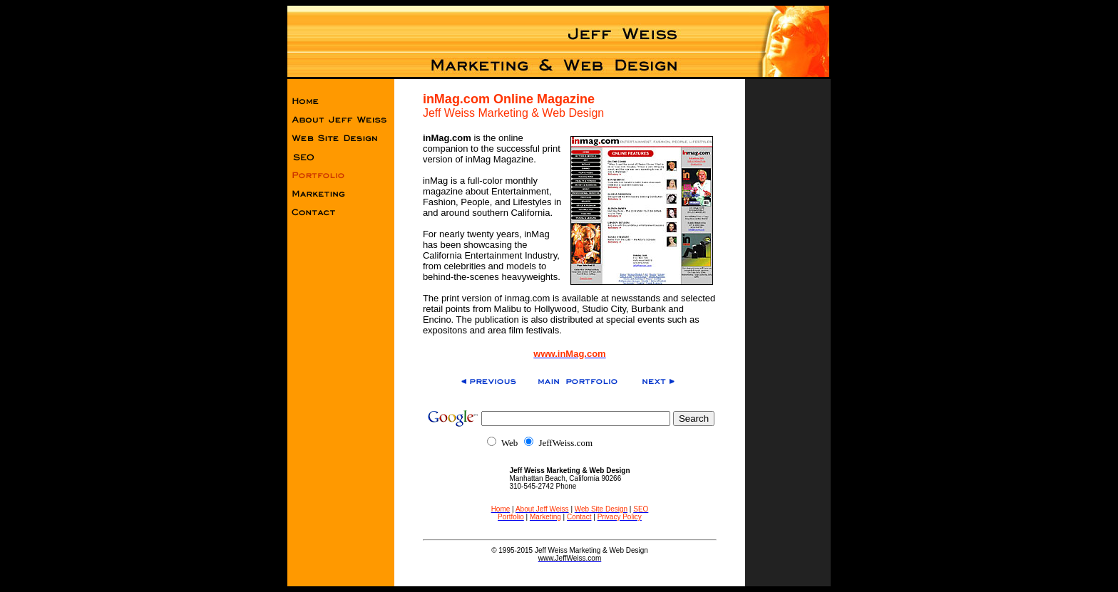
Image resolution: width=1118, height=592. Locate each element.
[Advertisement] (788, 305)
